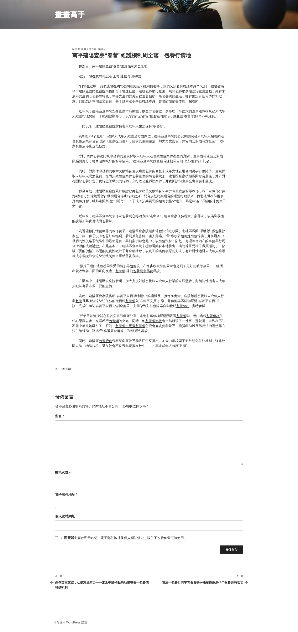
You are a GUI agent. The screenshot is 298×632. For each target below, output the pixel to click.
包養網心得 (130, 216)
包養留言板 (153, 171)
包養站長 (142, 191)
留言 (59, 416)
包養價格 (213, 316)
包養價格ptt (167, 201)
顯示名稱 (63, 473)
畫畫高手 (70, 14)
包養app (182, 306)
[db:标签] (66, 368)
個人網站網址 (65, 516)
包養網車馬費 (143, 271)
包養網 (115, 86)
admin (101, 49)
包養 (95, 96)
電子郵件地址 (66, 494)
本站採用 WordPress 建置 (70, 622)
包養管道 (105, 341)
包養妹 (107, 221)
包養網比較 (153, 91)
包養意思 (95, 76)
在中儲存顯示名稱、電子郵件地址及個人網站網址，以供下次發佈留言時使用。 (124, 538)
